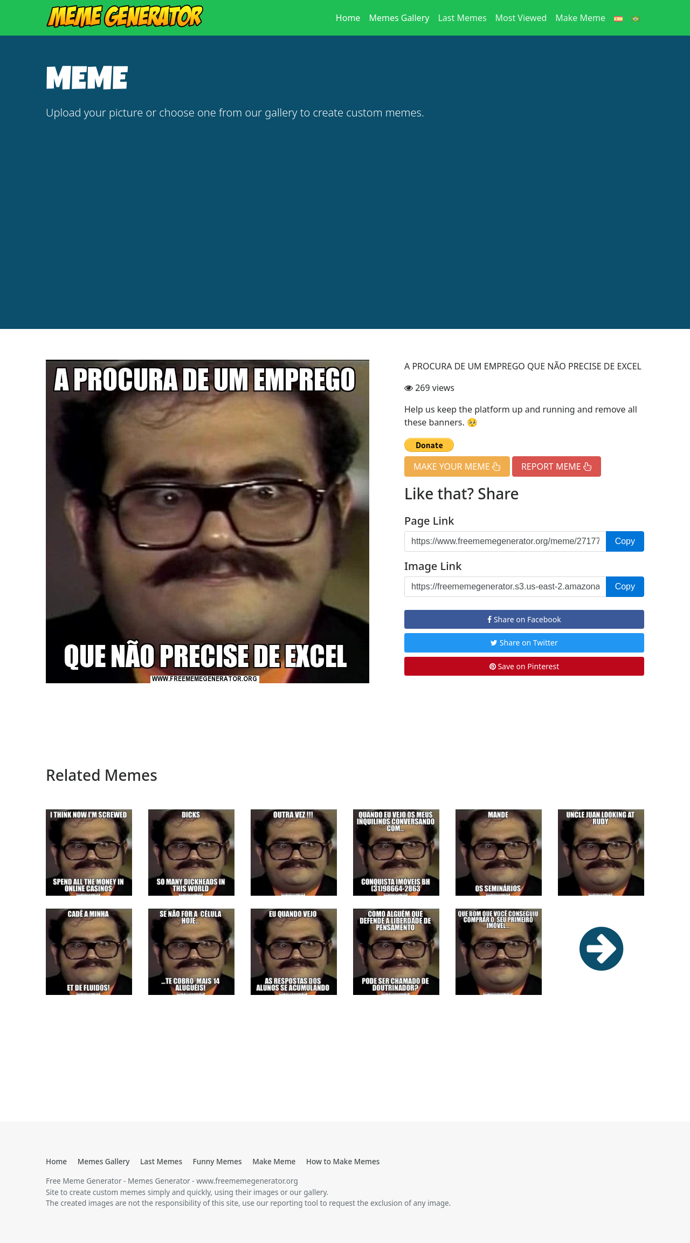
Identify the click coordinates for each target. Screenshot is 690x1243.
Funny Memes (217, 1161)
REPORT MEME (556, 466)
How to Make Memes (343, 1161)
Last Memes (462, 18)
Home (350, 17)
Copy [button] (625, 541)
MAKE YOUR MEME (457, 466)
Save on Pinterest (524, 666)
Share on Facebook (524, 619)
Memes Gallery (399, 18)
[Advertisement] (345, 210)
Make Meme (580, 18)
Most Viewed (521, 18)
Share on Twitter (524, 642)
